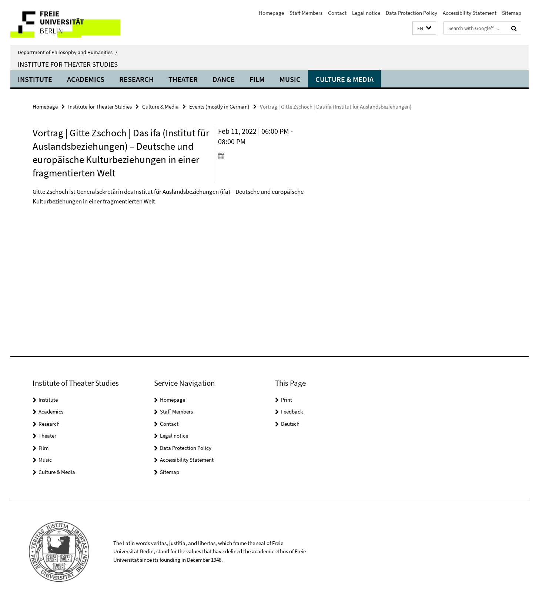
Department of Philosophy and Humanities (67, 52)
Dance (223, 79)
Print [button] (286, 399)
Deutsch (290, 423)
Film (257, 79)
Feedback (292, 411)
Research (136, 79)
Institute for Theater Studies (68, 64)
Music (290, 79)
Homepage (271, 12)
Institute (35, 79)
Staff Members (305, 12)
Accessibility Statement (469, 12)
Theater (183, 79)
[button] (424, 28)
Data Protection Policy (411, 12)
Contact (337, 12)
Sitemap (511, 12)
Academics (85, 79)
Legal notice (366, 12)
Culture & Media (344, 79)
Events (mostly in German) (219, 106)
